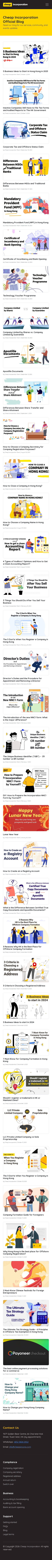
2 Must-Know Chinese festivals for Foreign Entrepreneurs (23, 1291)
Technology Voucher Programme (19, 295)
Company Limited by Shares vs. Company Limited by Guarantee (23, 333)
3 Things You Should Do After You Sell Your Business (24, 601)
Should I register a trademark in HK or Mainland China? (21, 1099)
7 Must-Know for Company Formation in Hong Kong (25, 1060)
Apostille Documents (13, 371)
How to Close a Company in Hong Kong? (22, 486)
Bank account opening (14, 1507)
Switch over (8, 1484)
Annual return (9, 1480)
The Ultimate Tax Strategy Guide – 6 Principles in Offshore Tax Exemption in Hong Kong (25, 1330)
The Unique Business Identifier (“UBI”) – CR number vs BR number (24, 757)
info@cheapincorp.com (20, 1447)
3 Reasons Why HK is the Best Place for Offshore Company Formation (22, 947)
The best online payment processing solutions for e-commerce (25, 1369)
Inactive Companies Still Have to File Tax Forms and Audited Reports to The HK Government (26, 109)
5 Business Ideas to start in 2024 (18, 1022)
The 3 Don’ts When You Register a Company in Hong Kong (25, 1177)
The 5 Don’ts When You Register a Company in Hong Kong (25, 640)
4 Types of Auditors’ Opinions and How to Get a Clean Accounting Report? (25, 562)
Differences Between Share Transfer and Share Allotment (23, 409)
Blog (5, 1530)
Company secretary (12, 1472)
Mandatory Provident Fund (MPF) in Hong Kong (25, 222)
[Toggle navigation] (47, 4)
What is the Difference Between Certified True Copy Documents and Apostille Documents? (25, 908)
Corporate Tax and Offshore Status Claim (23, 147)
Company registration (13, 1468)
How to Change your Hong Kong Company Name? (23, 1408)
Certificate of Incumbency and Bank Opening (25, 259)
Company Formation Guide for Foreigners (23, 1215)
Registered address (12, 1476)
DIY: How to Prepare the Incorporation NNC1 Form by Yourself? (24, 796)
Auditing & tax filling (12, 1503)
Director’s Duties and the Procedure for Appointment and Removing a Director (22, 679)
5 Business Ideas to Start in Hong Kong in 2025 (25, 71)
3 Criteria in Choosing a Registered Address (24, 985)
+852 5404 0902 (21, 1442)
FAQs (5, 1526)
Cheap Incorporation (30, 1546)
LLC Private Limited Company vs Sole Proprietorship (21, 1138)
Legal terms (8, 1534)
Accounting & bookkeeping (16, 1499)
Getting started (10, 1522)
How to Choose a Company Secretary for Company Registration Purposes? (23, 448)
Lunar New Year (10, 834)
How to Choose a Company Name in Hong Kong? (23, 523)
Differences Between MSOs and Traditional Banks (24, 184)
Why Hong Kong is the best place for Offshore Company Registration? (26, 1252)
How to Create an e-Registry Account (21, 871)
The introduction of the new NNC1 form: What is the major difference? (25, 718)
